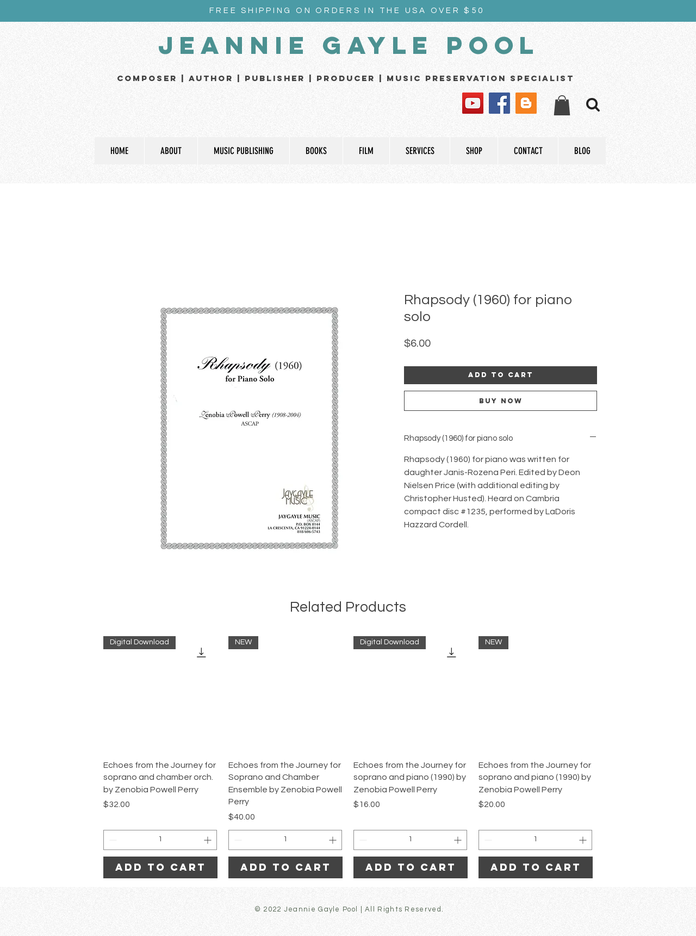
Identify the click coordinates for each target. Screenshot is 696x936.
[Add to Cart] (160, 867)
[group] (348, 757)
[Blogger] (526, 103)
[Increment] (208, 839)
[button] (562, 105)
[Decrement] (112, 839)
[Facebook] (499, 103)
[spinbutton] (160, 839)
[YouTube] (472, 103)
